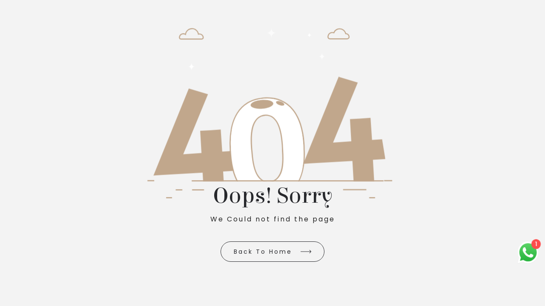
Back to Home (263, 251)
